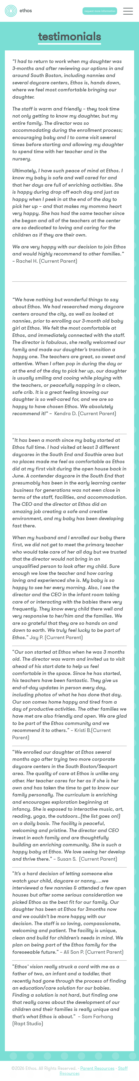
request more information (99, 11)
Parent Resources (97, 1068)
